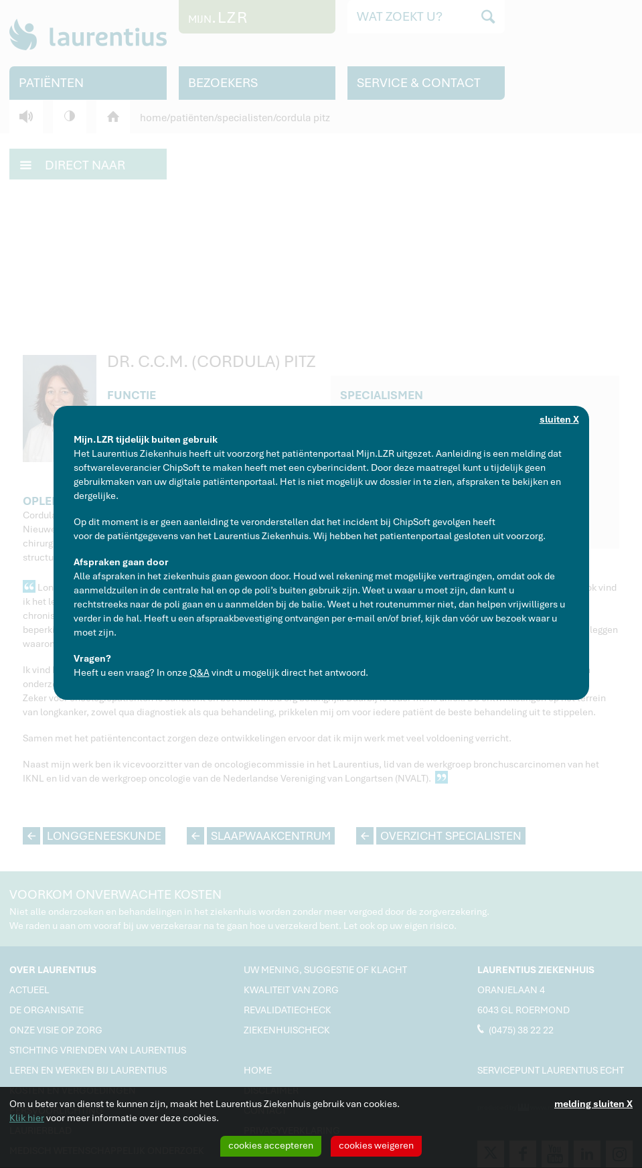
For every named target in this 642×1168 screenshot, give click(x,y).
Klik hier (26, 1118)
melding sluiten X (593, 1104)
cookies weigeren (376, 1145)
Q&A (199, 672)
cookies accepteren (270, 1145)
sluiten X (559, 419)
